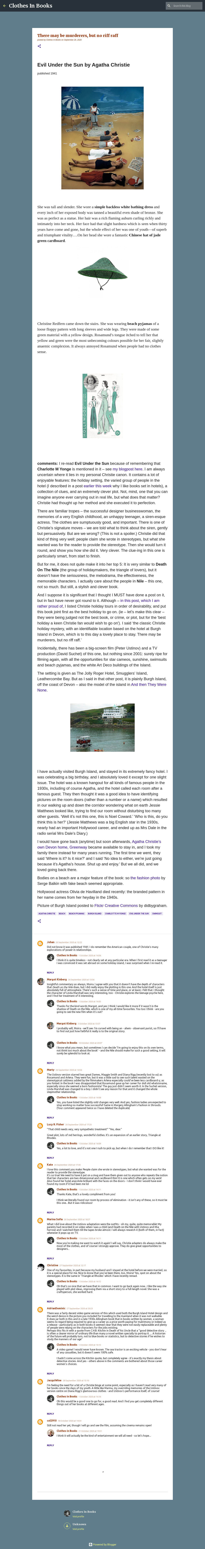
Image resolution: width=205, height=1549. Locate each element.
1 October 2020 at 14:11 (90, 1189)
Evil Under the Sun (139, 914)
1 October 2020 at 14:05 (90, 1001)
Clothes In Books (30, 6)
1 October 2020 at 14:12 (90, 1281)
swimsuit (157, 914)
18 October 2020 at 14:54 (69, 1421)
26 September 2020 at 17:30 (67, 1165)
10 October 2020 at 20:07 (90, 1043)
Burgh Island (94, 914)
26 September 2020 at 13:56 (81, 979)
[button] (39, 46)
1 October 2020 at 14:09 (90, 1143)
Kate (50, 1164)
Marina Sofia (55, 1219)
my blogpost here (127, 469)
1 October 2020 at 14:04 (90, 955)
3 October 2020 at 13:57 (89, 1023)
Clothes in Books (67, 1430)
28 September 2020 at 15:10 (76, 1380)
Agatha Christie (47, 914)
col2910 (51, 1420)
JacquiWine (54, 1380)
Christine (52, 1265)
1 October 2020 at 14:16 (90, 1396)
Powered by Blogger (102, 1544)
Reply (50, 972)
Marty (50, 1069)
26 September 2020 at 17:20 (78, 1124)
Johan (50, 942)
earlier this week (98, 486)
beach (62, 914)
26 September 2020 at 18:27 (77, 1219)
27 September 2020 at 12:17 (73, 1265)
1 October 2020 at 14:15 (90, 1345)
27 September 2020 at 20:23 (80, 1308)
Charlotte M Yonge (115, 914)
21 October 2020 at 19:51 (90, 1431)
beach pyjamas (76, 914)
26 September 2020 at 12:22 (69, 942)
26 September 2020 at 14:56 (69, 1070)
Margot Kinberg (57, 979)
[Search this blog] (185, 6)
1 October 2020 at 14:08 (90, 1097)
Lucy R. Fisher (55, 1124)
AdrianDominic (56, 1308)
